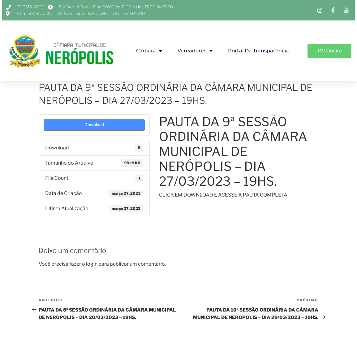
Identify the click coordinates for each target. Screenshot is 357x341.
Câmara (149, 50)
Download (94, 124)
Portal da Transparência (258, 51)
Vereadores (195, 50)
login (91, 264)
